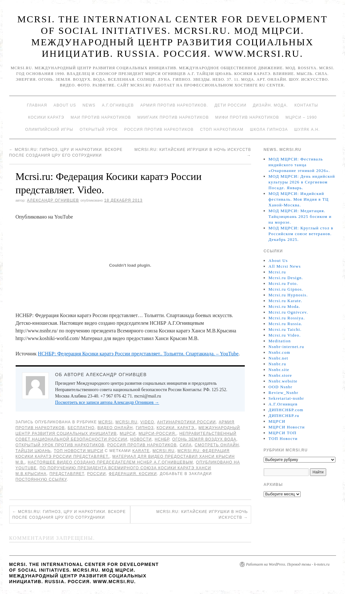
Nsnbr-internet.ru (286, 346)
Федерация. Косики (133, 473)
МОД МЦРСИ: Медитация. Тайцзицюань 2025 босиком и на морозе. (300, 216)
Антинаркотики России (186, 422)
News (88, 105)
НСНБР (162, 439)
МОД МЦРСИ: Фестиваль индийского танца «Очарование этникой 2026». (299, 165)
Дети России (230, 105)
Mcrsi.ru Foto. (283, 283)
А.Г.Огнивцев (118, 105)
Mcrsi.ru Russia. (285, 323)
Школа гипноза (269, 129)
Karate (141, 451)
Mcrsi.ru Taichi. (285, 329)
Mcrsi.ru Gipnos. (285, 289)
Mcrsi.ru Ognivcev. (288, 312)
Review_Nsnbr (283, 392)
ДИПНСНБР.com (285, 409)
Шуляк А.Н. (307, 129)
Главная (37, 105)
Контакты (306, 105)
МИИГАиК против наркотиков (173, 117)
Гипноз (145, 428)
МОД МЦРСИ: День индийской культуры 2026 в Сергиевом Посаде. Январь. (301, 182)
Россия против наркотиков (159, 129)
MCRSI (105, 422)
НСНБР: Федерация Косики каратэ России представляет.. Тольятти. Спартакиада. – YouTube (138, 353)
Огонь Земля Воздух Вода (204, 439)
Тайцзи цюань (33, 451)
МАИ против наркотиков (101, 117)
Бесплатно (81, 428)
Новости (141, 439)
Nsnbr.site (278, 369)
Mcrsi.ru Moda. (284, 306)
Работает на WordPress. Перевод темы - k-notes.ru (288, 564)
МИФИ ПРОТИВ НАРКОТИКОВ (247, 117)
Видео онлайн (115, 428)
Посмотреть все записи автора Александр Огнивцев (107, 402)
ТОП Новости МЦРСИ (78, 451)
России (96, 473)
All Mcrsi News (284, 266)
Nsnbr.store (280, 375)
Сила (186, 445)
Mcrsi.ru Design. (285, 277)
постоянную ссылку (41, 479)
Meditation (279, 340)
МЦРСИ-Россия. (157, 433)
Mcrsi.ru (127, 422)
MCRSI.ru (164, 451)
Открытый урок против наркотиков (60, 445)
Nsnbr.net (278, 358)
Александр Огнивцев (53, 200)
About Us (65, 105)
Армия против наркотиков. (174, 105)
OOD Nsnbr (280, 386)
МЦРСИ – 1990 (301, 117)
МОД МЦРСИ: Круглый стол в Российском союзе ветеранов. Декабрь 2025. (300, 234)
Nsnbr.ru (277, 363)
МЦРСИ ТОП (282, 432)
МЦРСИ (128, 433)
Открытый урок (98, 129)
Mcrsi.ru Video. (284, 335)
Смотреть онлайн (217, 445)
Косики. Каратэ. (176, 428)
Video (147, 422)
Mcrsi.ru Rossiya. (286, 318)
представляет (66, 473)
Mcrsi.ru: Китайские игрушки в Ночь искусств (202, 514)
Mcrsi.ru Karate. (285, 300)
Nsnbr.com (279, 352)
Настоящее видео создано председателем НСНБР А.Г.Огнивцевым (110, 462)
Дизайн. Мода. (270, 105)
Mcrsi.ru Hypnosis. (288, 295)
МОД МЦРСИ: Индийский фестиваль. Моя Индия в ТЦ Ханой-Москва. (298, 199)
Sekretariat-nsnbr (286, 398)
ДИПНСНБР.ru (283, 415)
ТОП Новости (282, 438)
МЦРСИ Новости (286, 427)
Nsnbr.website (282, 381)
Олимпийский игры (49, 129)
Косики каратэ (46, 117)
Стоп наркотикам (222, 129)
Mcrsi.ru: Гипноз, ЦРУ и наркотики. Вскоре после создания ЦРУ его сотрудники (69, 514)
